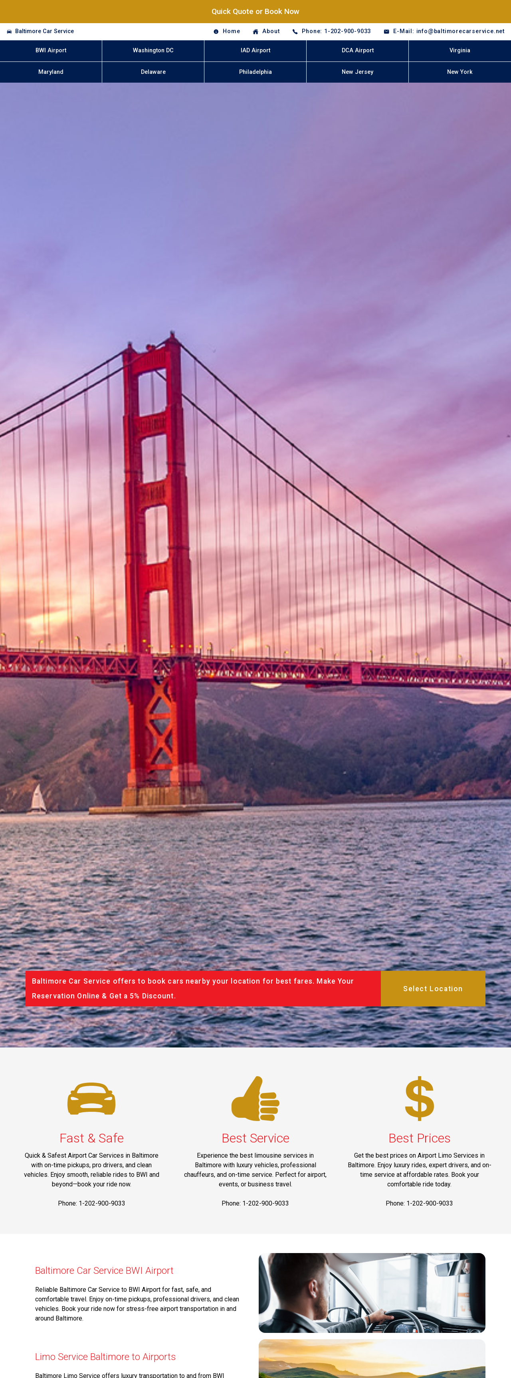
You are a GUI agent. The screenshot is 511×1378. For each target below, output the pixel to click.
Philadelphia (255, 72)
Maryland (50, 72)
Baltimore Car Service (44, 31)
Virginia (460, 50)
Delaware (153, 72)
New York (460, 72)
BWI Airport (51, 50)
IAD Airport (255, 50)
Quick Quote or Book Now (255, 11)
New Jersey (357, 72)
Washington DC (153, 50)
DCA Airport (358, 50)
